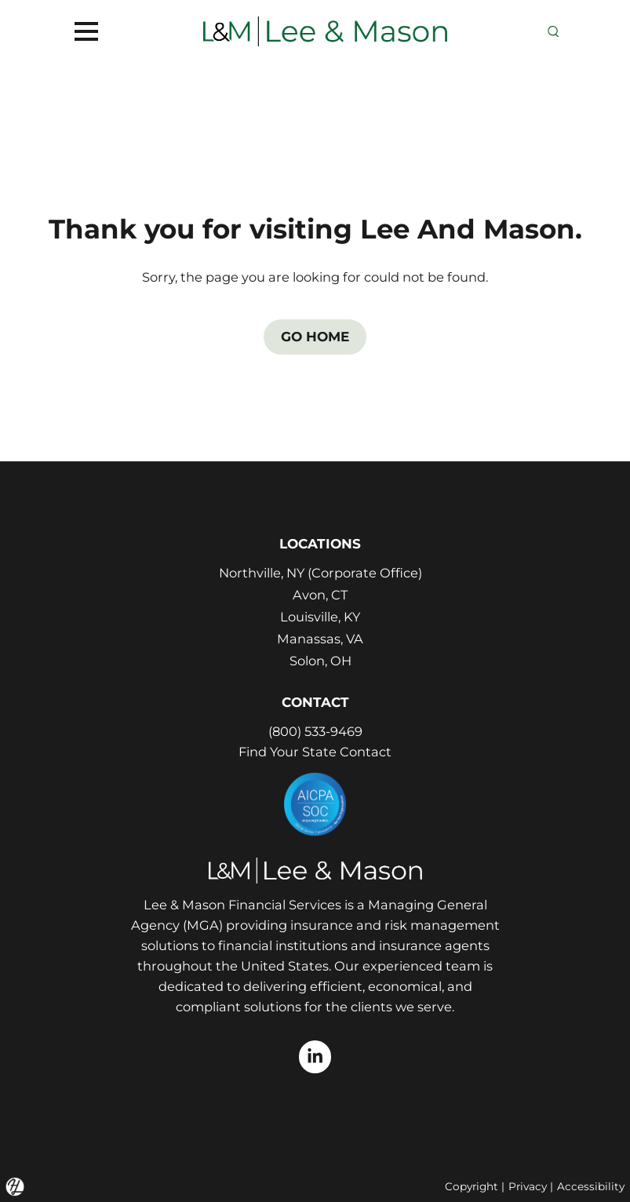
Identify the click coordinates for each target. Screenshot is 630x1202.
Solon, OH (320, 660)
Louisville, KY (320, 617)
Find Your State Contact (315, 751)
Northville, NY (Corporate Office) (320, 573)
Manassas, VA (320, 639)
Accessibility (591, 1186)
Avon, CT (320, 595)
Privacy (527, 1186)
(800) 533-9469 (315, 731)
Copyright (471, 1186)
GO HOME (315, 336)
